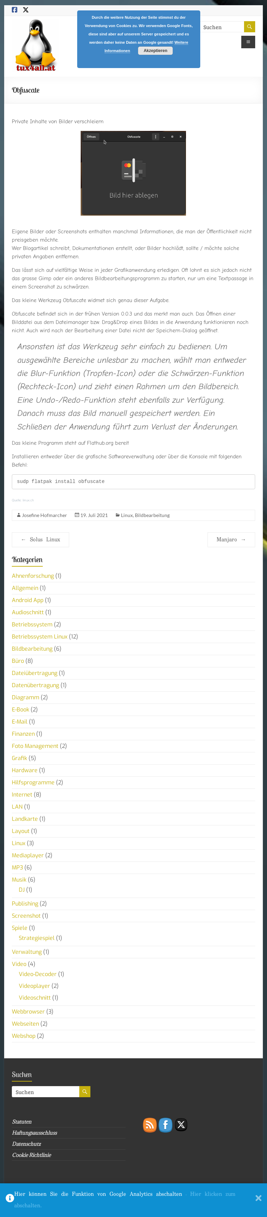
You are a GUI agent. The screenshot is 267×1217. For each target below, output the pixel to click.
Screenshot (26, 915)
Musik (19, 879)
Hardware (25, 770)
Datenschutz (26, 1144)
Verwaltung (27, 952)
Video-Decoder (38, 974)
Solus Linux (40, 539)
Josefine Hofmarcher (44, 515)
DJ (22, 889)
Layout (21, 831)
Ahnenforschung (33, 576)
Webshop (23, 1036)
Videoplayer (34, 986)
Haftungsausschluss (34, 1133)
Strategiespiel (37, 938)
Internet (22, 794)
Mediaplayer (28, 855)
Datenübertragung (35, 685)
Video (19, 964)
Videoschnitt (35, 997)
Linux (127, 515)
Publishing (25, 903)
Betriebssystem (32, 624)
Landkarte (25, 819)
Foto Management (35, 746)
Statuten (21, 1121)
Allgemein (25, 588)
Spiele (19, 928)
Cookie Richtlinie (31, 1155)
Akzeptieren (155, 50)
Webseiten (25, 1023)
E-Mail (19, 721)
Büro (18, 661)
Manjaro (231, 539)
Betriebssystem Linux (39, 636)
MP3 (17, 867)
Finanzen (23, 733)
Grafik (19, 758)
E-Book (20, 709)
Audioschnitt (28, 612)
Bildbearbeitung (152, 515)
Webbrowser (28, 1011)
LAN (17, 806)
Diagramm (25, 697)
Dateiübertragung (34, 673)
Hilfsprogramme (33, 782)
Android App (27, 600)
